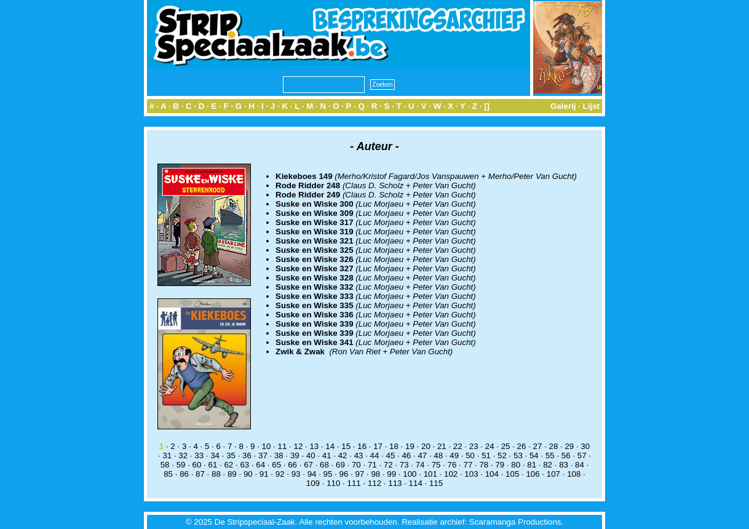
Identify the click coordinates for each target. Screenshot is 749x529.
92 (280, 474)
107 (553, 474)
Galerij (563, 106)
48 (438, 455)
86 (184, 474)
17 (377, 446)
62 (228, 464)
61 (213, 464)
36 (247, 455)
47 (422, 455)
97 (359, 474)
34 (215, 455)
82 (547, 464)
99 (391, 474)
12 (298, 446)
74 (420, 464)
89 (232, 474)
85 (168, 474)
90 (248, 474)
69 (340, 464)
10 (266, 446)
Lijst (591, 106)
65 (276, 464)
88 (216, 474)
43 (358, 455)
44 (374, 455)
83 (563, 464)
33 (199, 455)
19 (409, 446)
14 (330, 446)
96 (344, 474)
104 (492, 474)
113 (395, 483)
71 (372, 464)
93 (296, 474)
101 (430, 474)
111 (354, 483)
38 (278, 455)
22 (457, 446)
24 (489, 446)
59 (181, 464)
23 (473, 446)
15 (346, 446)
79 (499, 464)
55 (550, 455)
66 (292, 464)
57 (582, 455)
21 (441, 446)
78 (483, 464)
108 (574, 474)
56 (566, 455)
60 (197, 464)
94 (312, 474)
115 (436, 483)
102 (451, 474)
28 (553, 446)
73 (404, 464)
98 (375, 474)
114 (415, 483)
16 (362, 446)
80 (515, 464)
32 (183, 455)
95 (328, 474)
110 (333, 483)
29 (569, 446)
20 (425, 446)
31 (167, 455)
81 (531, 464)
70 (356, 464)
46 (406, 455)
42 (342, 455)
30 (585, 446)
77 (468, 464)
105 (512, 474)
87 (200, 474)
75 (436, 464)
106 (532, 474)
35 (231, 455)
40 (310, 455)
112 (374, 483)
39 (294, 455)
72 (388, 464)
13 (314, 446)
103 (471, 474)
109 (313, 483)
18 (393, 446)
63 (244, 464)
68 (324, 464)
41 (326, 455)
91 (264, 474)
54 (534, 455)
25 (505, 446)
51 (486, 455)
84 (579, 464)
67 (308, 464)
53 (518, 455)
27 (537, 446)
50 (470, 455)
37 (263, 455)
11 (282, 446)
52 (502, 455)
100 (409, 474)
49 (454, 455)
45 (390, 455)
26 (521, 446)
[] (486, 106)
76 (452, 464)
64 (260, 464)
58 (165, 464)
